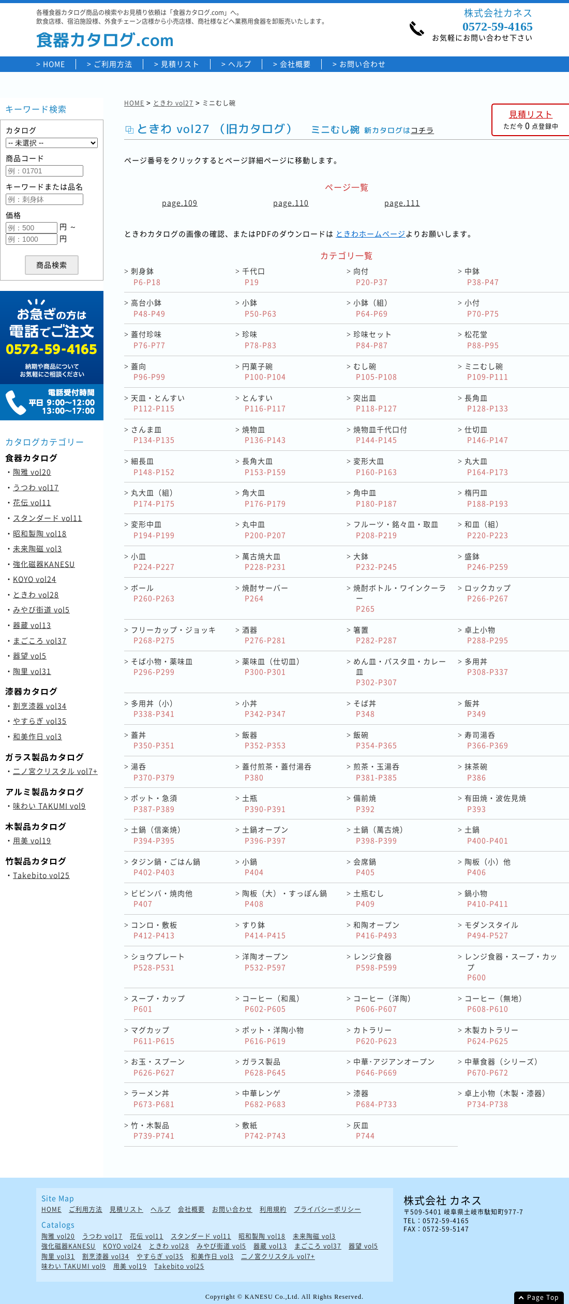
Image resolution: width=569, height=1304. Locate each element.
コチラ (422, 130)
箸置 (375, 635)
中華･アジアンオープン (394, 1066)
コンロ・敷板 (154, 930)
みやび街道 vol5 (41, 609)
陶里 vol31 (32, 671)
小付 (482, 307)
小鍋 (253, 866)
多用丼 (486, 666)
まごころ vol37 (40, 640)
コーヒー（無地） (496, 1003)
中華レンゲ (264, 1098)
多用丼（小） (154, 708)
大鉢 (375, 561)
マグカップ (153, 1035)
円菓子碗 (264, 371)
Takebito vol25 (41, 875)
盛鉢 (486, 561)
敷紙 (264, 1130)
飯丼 (475, 708)
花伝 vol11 (32, 502)
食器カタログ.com (105, 39)
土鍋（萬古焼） (380, 834)
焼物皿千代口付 (380, 434)
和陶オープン (376, 930)
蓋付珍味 (148, 339)
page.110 (291, 202)
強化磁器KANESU (44, 564)
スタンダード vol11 (47, 517)
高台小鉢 (148, 307)
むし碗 (375, 371)
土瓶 (264, 803)
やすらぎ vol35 (40, 720)
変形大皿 (375, 466)
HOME (54, 64)
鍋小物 (486, 898)
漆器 (375, 1098)
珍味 (259, 339)
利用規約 (273, 1209)
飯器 (264, 740)
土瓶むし (368, 898)
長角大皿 (264, 466)
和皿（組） (486, 529)
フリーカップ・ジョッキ (173, 635)
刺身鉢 (146, 276)
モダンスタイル (492, 930)
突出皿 (375, 403)
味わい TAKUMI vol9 (49, 805)
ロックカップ (488, 593)
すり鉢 (264, 930)
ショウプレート (158, 961)
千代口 (253, 276)
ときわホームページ (371, 233)
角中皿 (375, 497)
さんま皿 (153, 434)
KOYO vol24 (34, 579)
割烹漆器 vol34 (40, 705)
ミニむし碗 (486, 371)
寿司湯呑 (486, 740)
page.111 (402, 202)
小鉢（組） (372, 307)
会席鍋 (365, 866)
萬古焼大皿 (264, 561)
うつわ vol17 (36, 487)
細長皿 (153, 466)
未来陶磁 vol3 (37, 548)
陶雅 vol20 (32, 471)
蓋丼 (153, 740)
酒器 (264, 635)
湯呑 (153, 771)
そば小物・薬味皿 (162, 666)
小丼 (264, 708)
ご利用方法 (113, 64)
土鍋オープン (265, 834)
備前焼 (365, 803)
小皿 (153, 561)
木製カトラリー (492, 1035)
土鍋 (486, 834)
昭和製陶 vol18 (40, 533)
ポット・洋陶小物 (273, 1035)
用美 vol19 (32, 840)
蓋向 (148, 371)
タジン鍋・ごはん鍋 (166, 866)
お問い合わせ (362, 64)
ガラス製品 (264, 1066)
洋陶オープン (265, 961)
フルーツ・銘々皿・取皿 (396, 529)
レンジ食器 (375, 961)
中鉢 (482, 276)
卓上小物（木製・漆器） (507, 1098)
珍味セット (372, 339)
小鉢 (259, 307)
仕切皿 (486, 434)
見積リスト (180, 64)
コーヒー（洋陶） (384, 1003)
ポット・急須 (154, 803)
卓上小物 (486, 635)
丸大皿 (486, 466)
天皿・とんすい (158, 403)
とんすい (264, 403)
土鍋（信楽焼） (158, 834)
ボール (153, 593)
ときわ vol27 (173, 103)
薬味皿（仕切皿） (273, 666)
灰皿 (364, 1130)
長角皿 (486, 403)
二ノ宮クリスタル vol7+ (55, 771)
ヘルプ (239, 64)
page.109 (180, 202)
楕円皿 (486, 497)
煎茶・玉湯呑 (376, 771)
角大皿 (264, 497)
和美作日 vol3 (37, 736)
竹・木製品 (153, 1130)
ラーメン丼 (153, 1098)
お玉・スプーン (158, 1066)
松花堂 (482, 339)
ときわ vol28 (36, 594)
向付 (370, 276)
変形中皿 (153, 529)
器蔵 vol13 (32, 625)
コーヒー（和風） (273, 1003)
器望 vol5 (30, 655)
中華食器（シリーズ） (503, 1066)
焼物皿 (264, 434)
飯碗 (375, 740)
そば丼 (365, 708)
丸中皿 (264, 529)
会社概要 (295, 64)
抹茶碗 (476, 771)
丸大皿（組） (154, 497)
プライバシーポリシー (327, 1209)
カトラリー (375, 1035)
